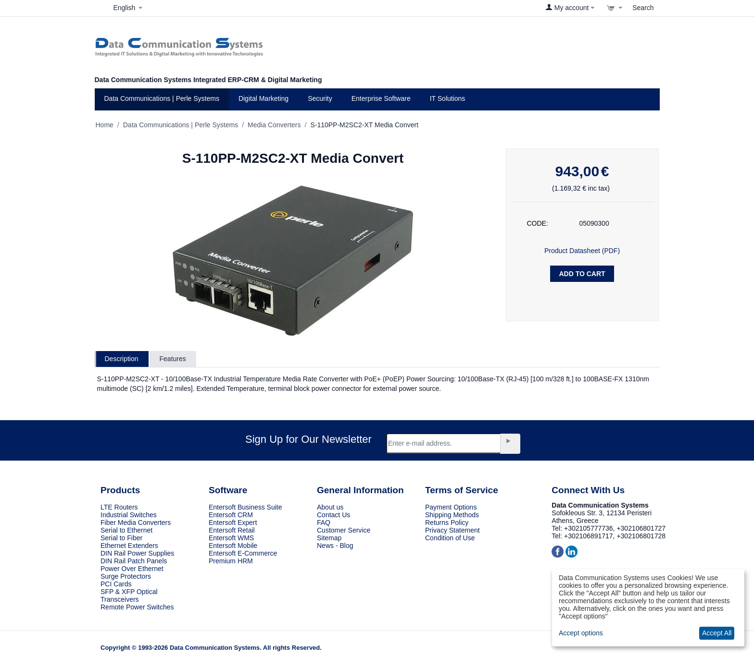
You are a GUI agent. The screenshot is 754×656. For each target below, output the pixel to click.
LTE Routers (119, 507)
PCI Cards (116, 584)
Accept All (716, 633)
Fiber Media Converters (136, 522)
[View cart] (614, 8)
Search (642, 8)
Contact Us (333, 515)
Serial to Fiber (121, 538)
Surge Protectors (126, 576)
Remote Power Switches (137, 607)
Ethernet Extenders (129, 545)
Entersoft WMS (231, 538)
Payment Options (451, 507)
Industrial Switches (129, 515)
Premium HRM (231, 561)
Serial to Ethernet (126, 530)
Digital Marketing (264, 98)
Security (320, 98)
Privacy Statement (452, 530)
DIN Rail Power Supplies (137, 553)
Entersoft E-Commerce (243, 553)
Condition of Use (450, 538)
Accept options (581, 633)
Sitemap (329, 538)
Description (121, 359)
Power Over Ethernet (132, 568)
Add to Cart (582, 274)
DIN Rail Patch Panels (134, 561)
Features (173, 359)
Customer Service (343, 530)
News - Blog (335, 545)
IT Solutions (447, 98)
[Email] (448, 443)
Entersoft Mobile (233, 545)
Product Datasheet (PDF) (582, 251)
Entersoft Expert (233, 522)
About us (330, 507)
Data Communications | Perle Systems (161, 98)
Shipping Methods (452, 515)
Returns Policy (446, 522)
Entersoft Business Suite (245, 507)
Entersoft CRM (231, 515)
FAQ (323, 522)
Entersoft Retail (232, 530)
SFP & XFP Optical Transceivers (129, 595)
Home (104, 125)
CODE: (537, 223)
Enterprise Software (381, 98)
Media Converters (274, 125)
